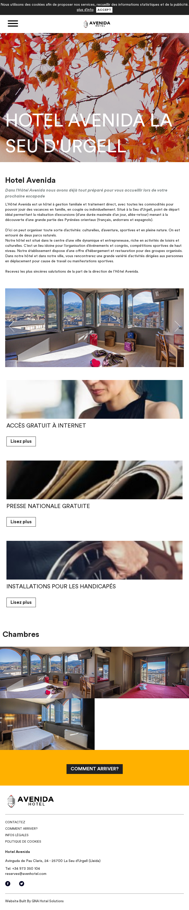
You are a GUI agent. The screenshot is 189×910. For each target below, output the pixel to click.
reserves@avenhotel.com (25, 874)
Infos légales (17, 835)
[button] (18, 327)
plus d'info (85, 10)
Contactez (15, 822)
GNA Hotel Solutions (48, 901)
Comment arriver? (21, 828)
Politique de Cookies (23, 841)
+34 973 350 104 (26, 869)
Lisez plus (21, 441)
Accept (104, 9)
